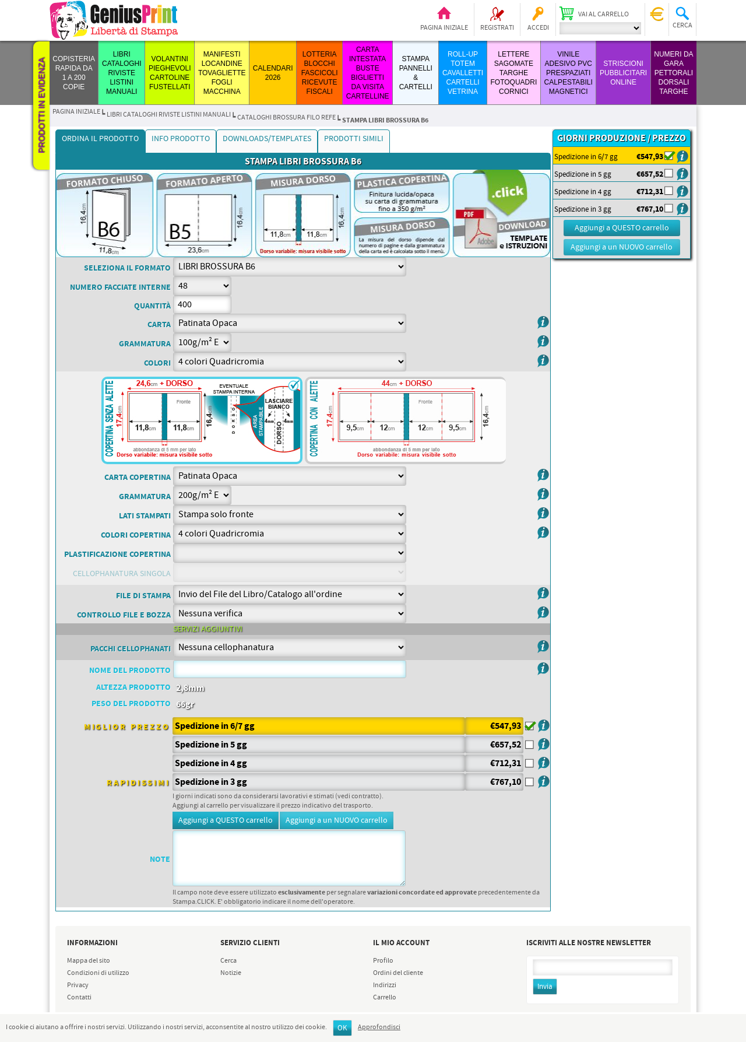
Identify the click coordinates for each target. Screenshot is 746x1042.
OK (342, 1028)
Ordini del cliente (398, 973)
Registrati (497, 28)
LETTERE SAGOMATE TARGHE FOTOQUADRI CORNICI (513, 73)
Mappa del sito (88, 961)
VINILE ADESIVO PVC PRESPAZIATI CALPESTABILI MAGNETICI (568, 73)
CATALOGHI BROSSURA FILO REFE (286, 117)
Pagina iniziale (444, 28)
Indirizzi (384, 985)
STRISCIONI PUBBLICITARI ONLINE (623, 72)
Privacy (78, 985)
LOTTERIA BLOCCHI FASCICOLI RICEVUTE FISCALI (319, 73)
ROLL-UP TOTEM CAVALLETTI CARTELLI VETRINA (462, 73)
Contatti (79, 997)
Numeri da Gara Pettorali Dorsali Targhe (673, 73)
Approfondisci (379, 1027)
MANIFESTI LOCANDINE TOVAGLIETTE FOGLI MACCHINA (222, 73)
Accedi (538, 28)
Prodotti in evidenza (41, 105)
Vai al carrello (603, 14)
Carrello (384, 997)
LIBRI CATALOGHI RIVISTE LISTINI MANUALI (122, 73)
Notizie (230, 973)
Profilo (383, 961)
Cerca (228, 961)
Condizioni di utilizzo (98, 973)
